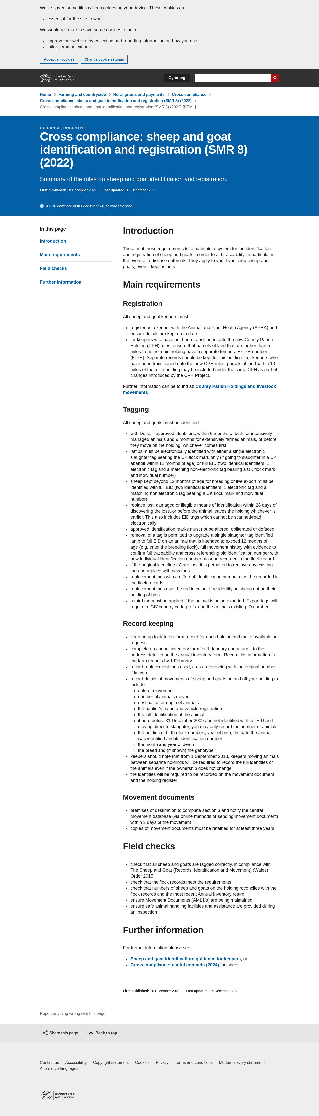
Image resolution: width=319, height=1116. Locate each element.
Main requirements (60, 254)
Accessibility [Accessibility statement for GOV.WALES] (76, 1062)
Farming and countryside (82, 94)
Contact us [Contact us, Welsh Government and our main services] (49, 1062)
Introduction (53, 241)
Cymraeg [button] (177, 78)
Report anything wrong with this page (72, 1013)
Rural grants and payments (139, 94)
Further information (60, 282)
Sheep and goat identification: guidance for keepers (185, 958)
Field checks (53, 268)
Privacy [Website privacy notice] (162, 1062)
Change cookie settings (104, 59)
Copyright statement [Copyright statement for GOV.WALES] (111, 1062)
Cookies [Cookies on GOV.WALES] (142, 1062)
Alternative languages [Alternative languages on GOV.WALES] (59, 1068)
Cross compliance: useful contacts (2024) (174, 964)
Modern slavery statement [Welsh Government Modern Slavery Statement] (242, 1062)
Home (45, 94)
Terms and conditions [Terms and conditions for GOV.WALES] (194, 1062)
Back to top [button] (106, 1033)
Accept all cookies (59, 59)
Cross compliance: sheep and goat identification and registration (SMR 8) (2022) (116, 101)
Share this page (63, 1033)
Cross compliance (189, 94)
